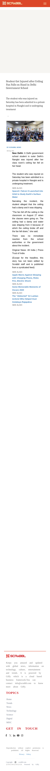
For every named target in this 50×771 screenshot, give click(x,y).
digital (9, 718)
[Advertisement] (25, 47)
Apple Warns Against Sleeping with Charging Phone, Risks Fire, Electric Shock (26, 278)
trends (9, 703)
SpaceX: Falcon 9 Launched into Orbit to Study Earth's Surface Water (27, 194)
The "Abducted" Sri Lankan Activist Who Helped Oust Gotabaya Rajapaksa (25, 299)
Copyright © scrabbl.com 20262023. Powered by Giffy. (22, 763)
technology (11, 711)
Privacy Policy (25, 754)
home (9, 699)
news (8, 707)
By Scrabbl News (14, 147)
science (9, 714)
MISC (9, 722)
